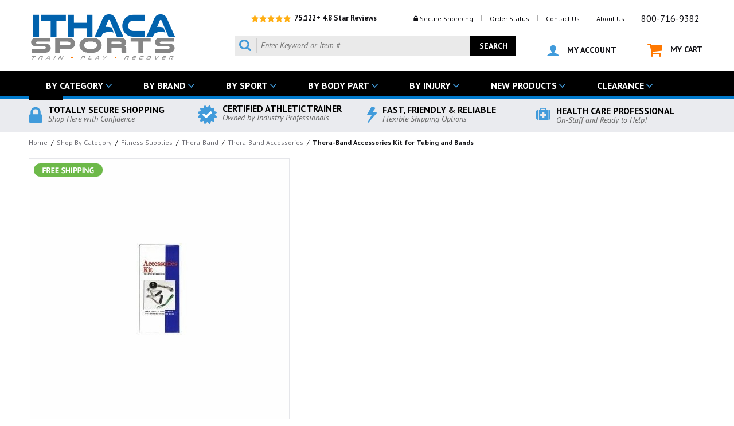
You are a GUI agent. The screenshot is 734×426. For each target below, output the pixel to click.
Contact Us (563, 18)
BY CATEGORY (74, 85)
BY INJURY (430, 85)
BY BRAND (164, 85)
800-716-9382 (670, 18)
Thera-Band (200, 142)
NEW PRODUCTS (524, 85)
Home (38, 142)
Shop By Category (84, 142)
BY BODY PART (338, 85)
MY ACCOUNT (581, 50)
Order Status (509, 18)
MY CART (674, 50)
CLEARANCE (620, 85)
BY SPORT (247, 85)
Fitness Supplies (147, 142)
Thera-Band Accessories (265, 142)
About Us (610, 18)
